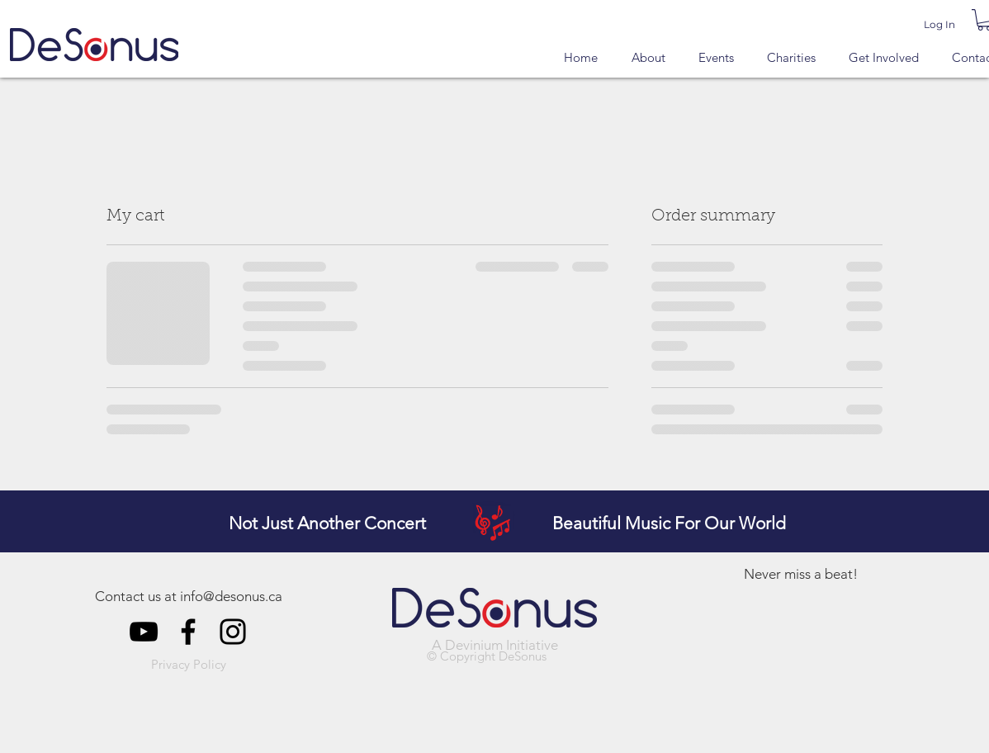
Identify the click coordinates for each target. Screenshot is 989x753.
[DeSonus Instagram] (232, 631)
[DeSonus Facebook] (188, 631)
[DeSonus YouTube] (143, 631)
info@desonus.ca (231, 596)
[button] (188, 666)
